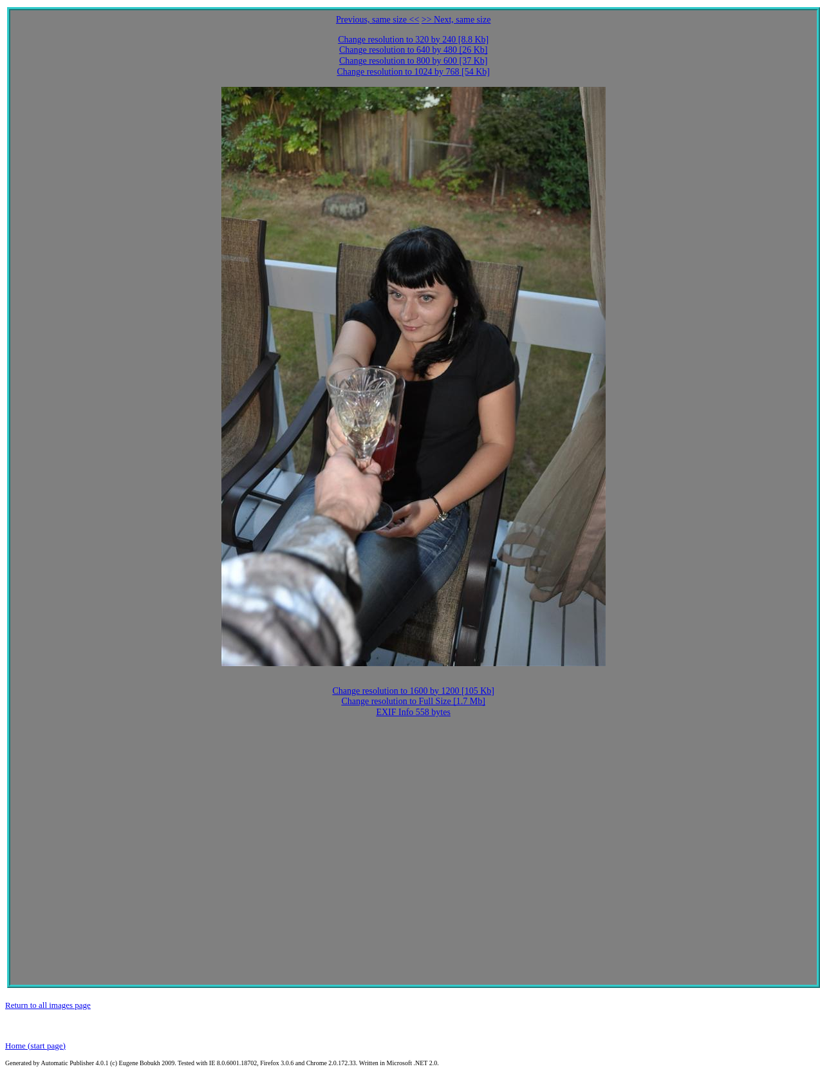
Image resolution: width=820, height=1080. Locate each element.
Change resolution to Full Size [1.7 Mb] (413, 701)
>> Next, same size (456, 19)
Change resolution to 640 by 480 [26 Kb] (413, 50)
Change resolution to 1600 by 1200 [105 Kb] (413, 691)
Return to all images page (48, 1005)
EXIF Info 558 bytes (413, 712)
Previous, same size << (377, 19)
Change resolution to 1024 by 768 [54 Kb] (413, 72)
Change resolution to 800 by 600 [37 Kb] (413, 61)
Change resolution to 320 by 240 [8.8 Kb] (413, 39)
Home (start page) (35, 1045)
